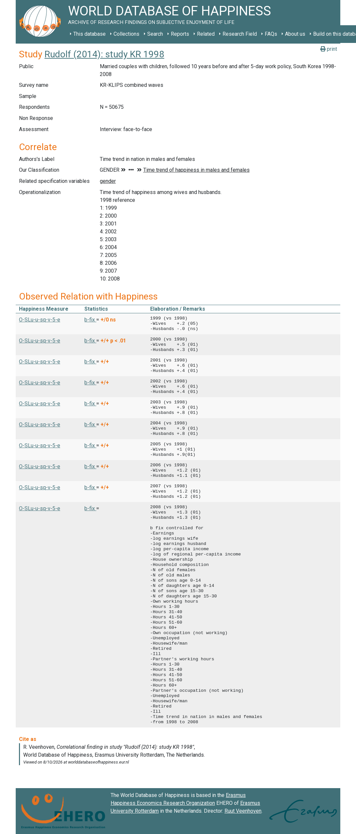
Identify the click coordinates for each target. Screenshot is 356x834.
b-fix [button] (90, 320)
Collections (126, 34)
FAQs (271, 34)
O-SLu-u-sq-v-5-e (39, 320)
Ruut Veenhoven (242, 811)
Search (155, 34)
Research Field (239, 34)
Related (206, 34)
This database (89, 34)
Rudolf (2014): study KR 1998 (104, 54)
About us (295, 34)
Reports (180, 34)
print (328, 49)
